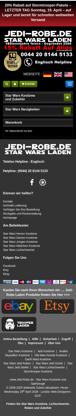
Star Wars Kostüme (20, 351)
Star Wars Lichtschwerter (19, 249)
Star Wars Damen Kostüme (20, 237)
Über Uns (54, 343)
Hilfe (35, 339)
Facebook (9, 265)
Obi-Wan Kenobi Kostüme (50, 355)
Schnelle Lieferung (15, 205)
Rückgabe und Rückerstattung (22, 213)
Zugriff (65, 339)
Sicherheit (50, 339)
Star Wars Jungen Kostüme (20, 241)
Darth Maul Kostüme (38, 359)
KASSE (28, 84)
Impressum (35, 343)
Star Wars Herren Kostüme (20, 233)
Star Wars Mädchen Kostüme (21, 245)
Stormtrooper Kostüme (38, 371)
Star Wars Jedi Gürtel (49, 363)
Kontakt (8, 201)
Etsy (6, 270)
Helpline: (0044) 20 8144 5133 (25, 171)
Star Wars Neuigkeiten (22, 109)
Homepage (10, 217)
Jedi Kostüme (46, 351)
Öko (20, 343)
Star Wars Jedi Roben (17, 363)
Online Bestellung (15, 339)
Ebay (6, 274)
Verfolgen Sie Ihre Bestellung (21, 209)
